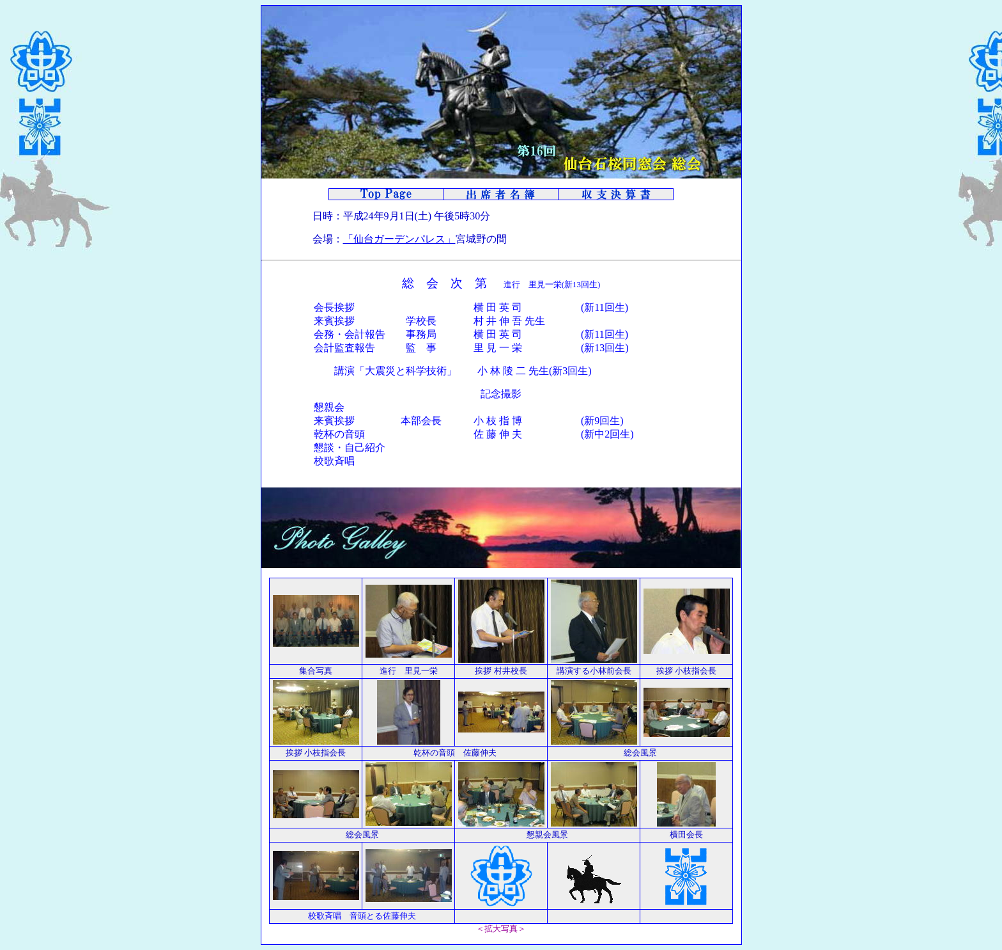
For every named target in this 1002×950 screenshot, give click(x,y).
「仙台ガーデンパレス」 (399, 239)
